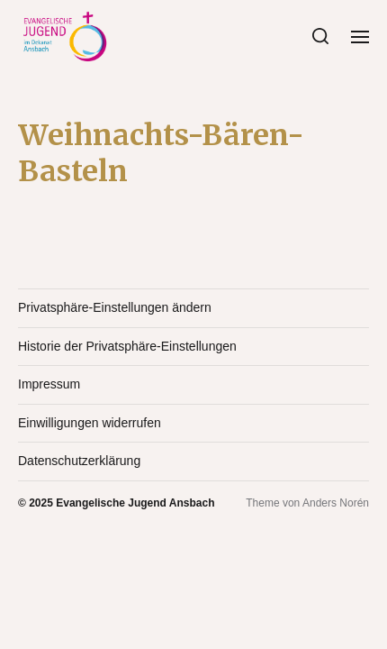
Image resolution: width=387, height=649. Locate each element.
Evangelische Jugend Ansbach (135, 503)
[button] (321, 36)
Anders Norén (335, 503)
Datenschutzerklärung (79, 460)
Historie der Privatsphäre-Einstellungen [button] (127, 346)
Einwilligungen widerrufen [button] (89, 423)
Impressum (49, 384)
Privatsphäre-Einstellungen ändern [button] (115, 307)
